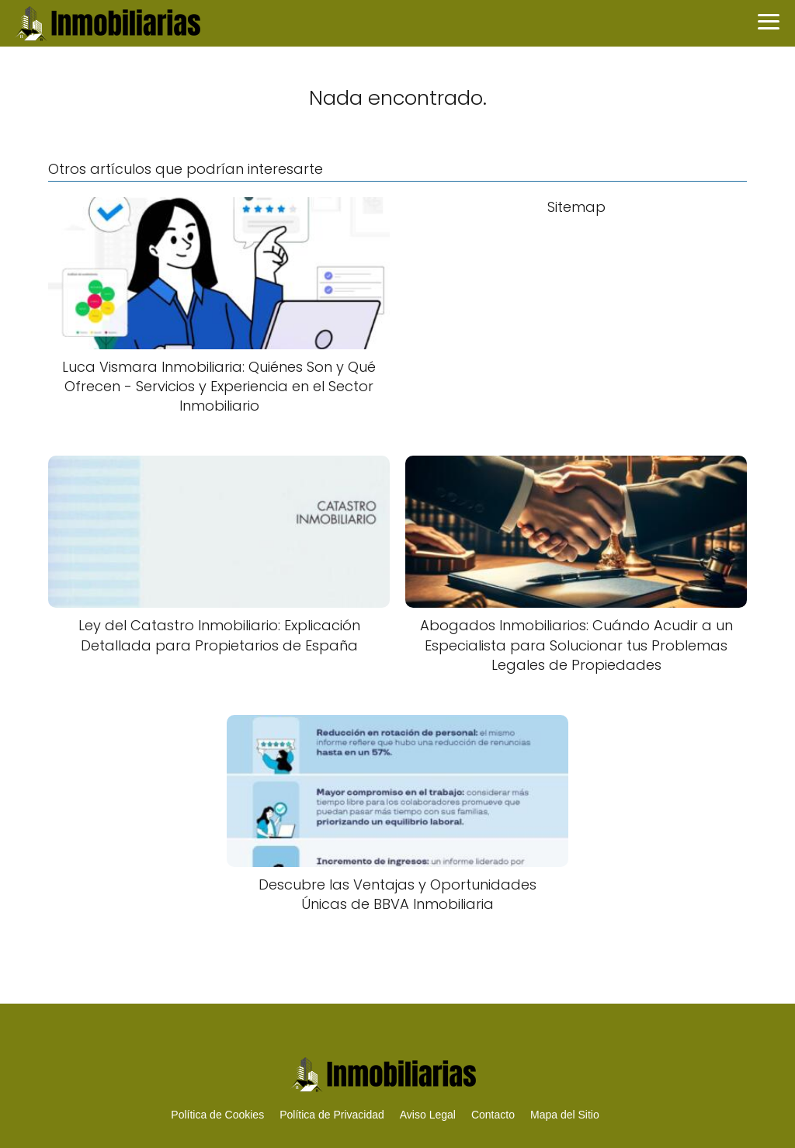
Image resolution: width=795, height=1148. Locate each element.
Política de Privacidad (331, 1114)
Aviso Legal (428, 1114)
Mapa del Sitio (564, 1114)
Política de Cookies (217, 1114)
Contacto (493, 1114)
